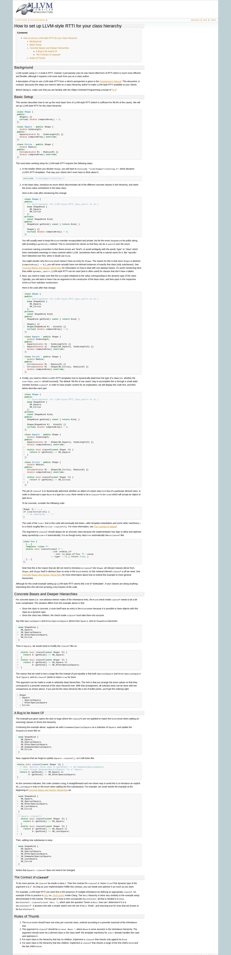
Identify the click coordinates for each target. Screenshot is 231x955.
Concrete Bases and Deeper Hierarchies (49, 48)
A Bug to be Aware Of (46, 51)
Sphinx (209, 953)
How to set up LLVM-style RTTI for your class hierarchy (68, 25)
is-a (114, 89)
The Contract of (48, 54)
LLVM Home (21, 20)
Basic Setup (35, 44)
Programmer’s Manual (110, 81)
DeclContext (58, 889)
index (213, 20)
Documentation (37, 20)
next (205, 20)
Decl (46, 889)
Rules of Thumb (37, 58)
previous (195, 20)
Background (35, 41)
